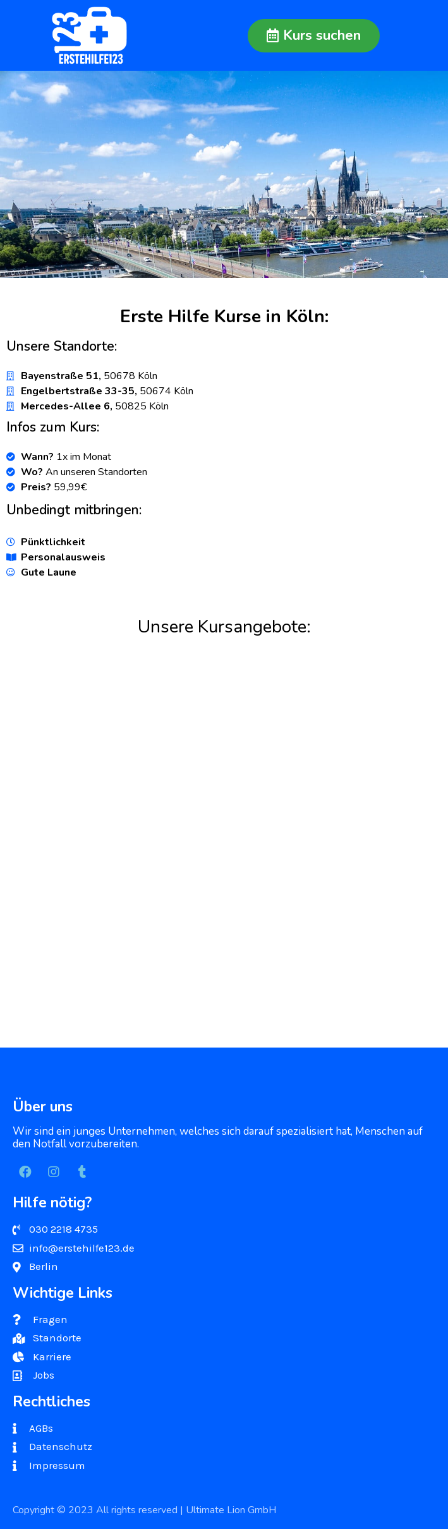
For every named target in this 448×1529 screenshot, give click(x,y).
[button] (314, 35)
